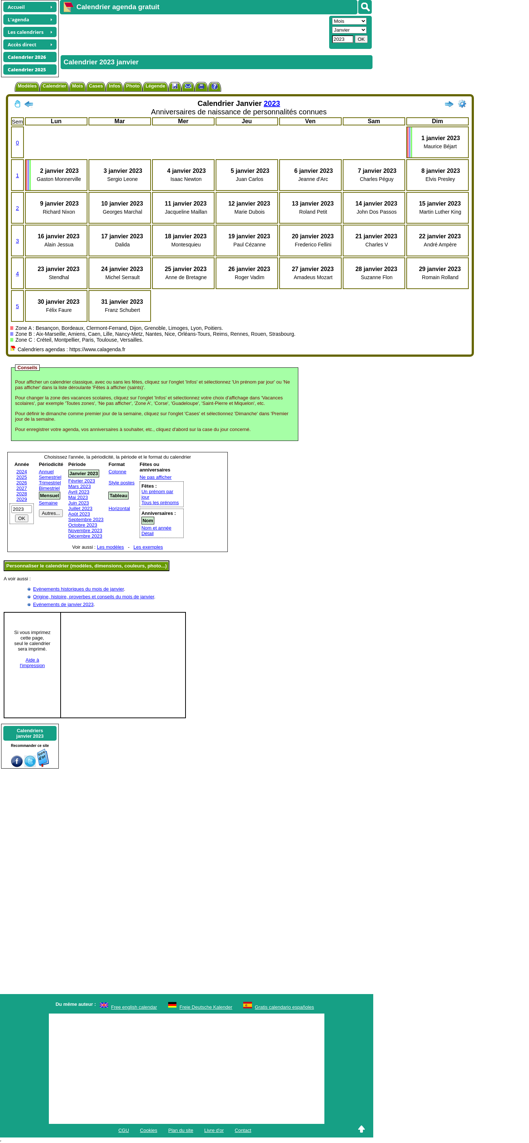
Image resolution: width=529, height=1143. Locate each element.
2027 (22, 488)
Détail (147, 533)
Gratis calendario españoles (284, 1007)
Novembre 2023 (85, 530)
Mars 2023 (79, 486)
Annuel (46, 471)
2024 (22, 471)
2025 (22, 477)
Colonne (117, 471)
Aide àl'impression (32, 662)
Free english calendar (134, 1007)
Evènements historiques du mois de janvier (78, 589)
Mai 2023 (78, 497)
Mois (77, 86)
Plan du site (180, 1130)
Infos (114, 86)
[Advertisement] (193, 31)
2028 (22, 493)
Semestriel (50, 477)
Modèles (27, 86)
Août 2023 (79, 514)
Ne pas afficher (156, 477)
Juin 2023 (78, 503)
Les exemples (148, 547)
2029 (22, 499)
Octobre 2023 (82, 525)
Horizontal (119, 508)
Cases (96, 86)
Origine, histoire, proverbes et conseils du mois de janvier (93, 596)
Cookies (148, 1130)
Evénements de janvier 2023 (63, 604)
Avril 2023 (79, 492)
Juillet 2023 (80, 508)
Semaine (48, 503)
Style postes (121, 482)
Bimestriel (49, 488)
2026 (22, 482)
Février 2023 (81, 481)
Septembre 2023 (86, 519)
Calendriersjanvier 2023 (29, 733)
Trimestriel (50, 482)
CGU (123, 1130)
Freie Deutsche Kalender (206, 1007)
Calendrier (54, 86)
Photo (133, 86)
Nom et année (156, 528)
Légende (155, 86)
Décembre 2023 (85, 536)
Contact (243, 1130)
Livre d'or (214, 1130)
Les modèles (110, 547)
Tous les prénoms (160, 502)
